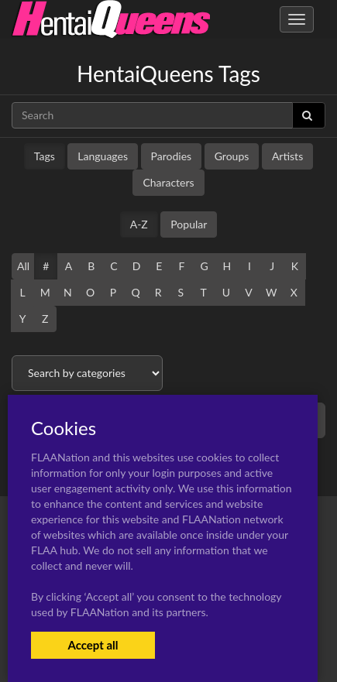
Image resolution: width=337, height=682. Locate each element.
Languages (102, 156)
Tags (44, 156)
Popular (188, 224)
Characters (168, 182)
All (23, 265)
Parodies (171, 156)
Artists (287, 156)
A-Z (139, 224)
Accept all (92, 645)
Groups (232, 156)
